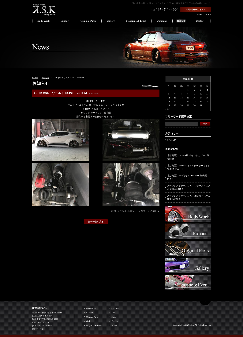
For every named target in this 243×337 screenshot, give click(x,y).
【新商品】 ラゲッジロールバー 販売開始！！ (187, 177)
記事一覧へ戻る (96, 221)
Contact (114, 321)
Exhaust (89, 312)
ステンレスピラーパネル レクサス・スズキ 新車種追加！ (188, 187)
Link (113, 312)
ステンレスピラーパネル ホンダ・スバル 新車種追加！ (188, 197)
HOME (35, 78)
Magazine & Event (94, 325)
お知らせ (45, 78)
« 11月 (167, 109)
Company (115, 308)
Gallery (89, 321)
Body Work (91, 308)
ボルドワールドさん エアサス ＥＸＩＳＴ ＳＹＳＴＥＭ (96, 105)
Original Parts (92, 317)
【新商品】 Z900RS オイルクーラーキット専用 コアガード (188, 167)
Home (114, 325)
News (113, 317)
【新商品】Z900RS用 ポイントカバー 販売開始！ (188, 157)
